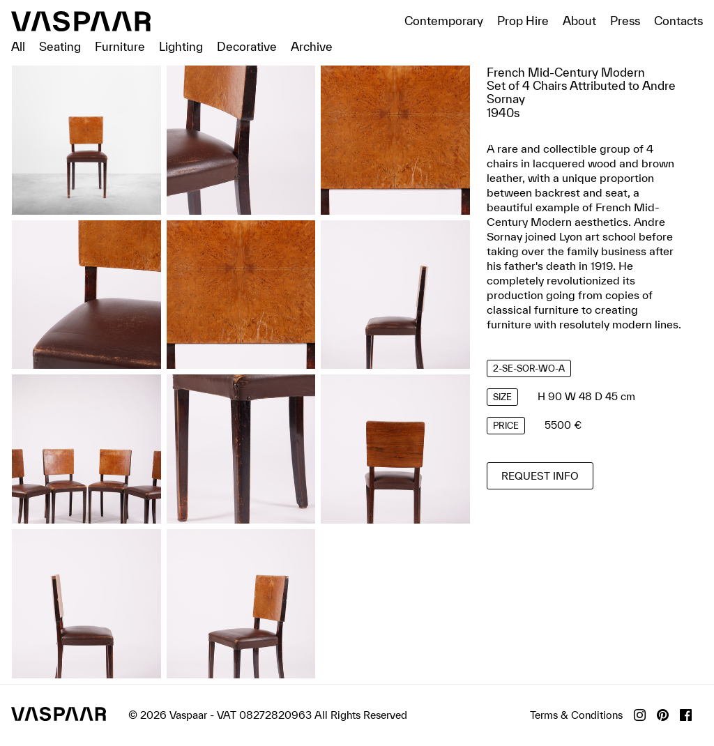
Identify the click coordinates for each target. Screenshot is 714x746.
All (18, 46)
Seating (60, 46)
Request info (540, 476)
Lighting (181, 46)
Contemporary (443, 20)
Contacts (678, 20)
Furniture (120, 46)
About (579, 20)
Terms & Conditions (576, 715)
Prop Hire (523, 20)
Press (625, 20)
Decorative (247, 46)
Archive (312, 46)
